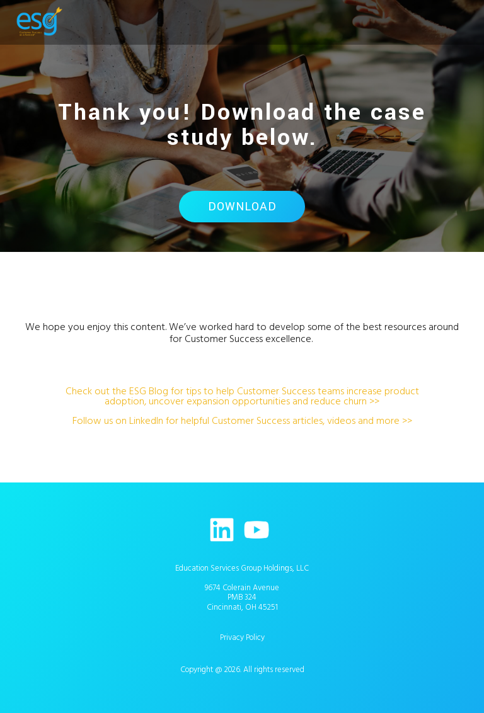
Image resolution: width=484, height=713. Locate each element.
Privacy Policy (242, 637)
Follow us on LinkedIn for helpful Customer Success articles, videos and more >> (242, 421)
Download (242, 206)
